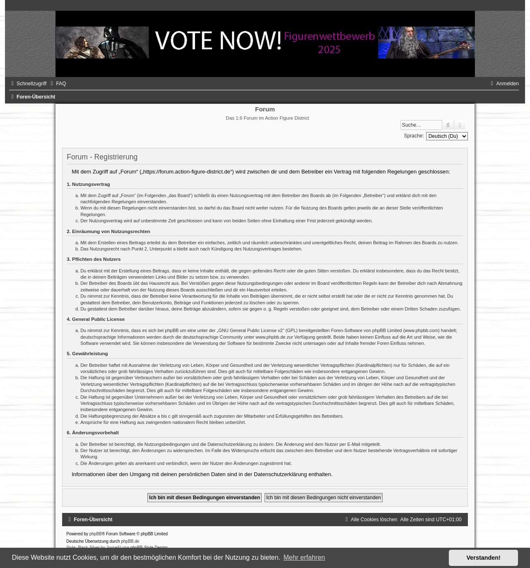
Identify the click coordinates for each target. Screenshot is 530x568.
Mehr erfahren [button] (304, 557)
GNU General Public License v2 (250, 330)
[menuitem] (57, 84)
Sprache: (414, 136)
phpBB (95, 534)
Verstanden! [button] (484, 557)
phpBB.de (130, 541)
